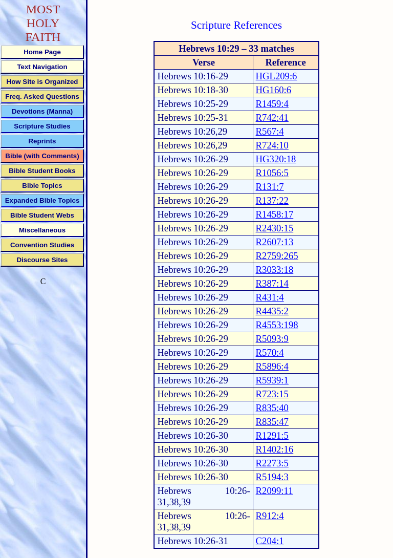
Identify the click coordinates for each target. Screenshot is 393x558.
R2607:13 (275, 242)
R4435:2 (272, 311)
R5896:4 (272, 366)
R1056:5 (272, 172)
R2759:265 (277, 255)
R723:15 (272, 394)
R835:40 (272, 407)
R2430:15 (275, 228)
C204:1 (270, 540)
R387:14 (272, 283)
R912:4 (270, 515)
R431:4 (270, 297)
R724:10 (272, 145)
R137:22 (272, 200)
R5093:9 (272, 338)
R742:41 (272, 117)
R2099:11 (274, 490)
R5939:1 (272, 380)
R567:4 (270, 131)
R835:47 (272, 421)
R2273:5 (272, 463)
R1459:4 (272, 103)
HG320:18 (276, 159)
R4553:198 (277, 324)
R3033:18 (275, 269)
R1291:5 (272, 435)
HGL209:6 (276, 76)
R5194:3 (272, 476)
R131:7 (270, 186)
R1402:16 (275, 449)
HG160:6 (273, 89)
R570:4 (270, 352)
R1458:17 (275, 214)
